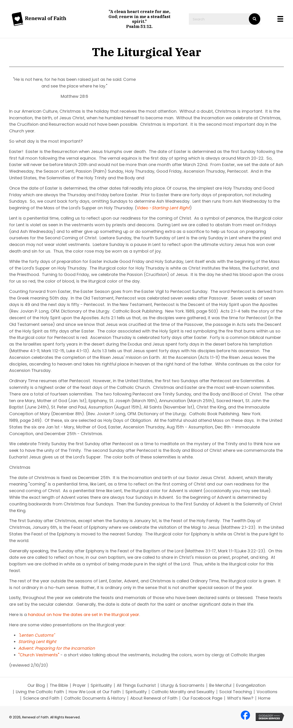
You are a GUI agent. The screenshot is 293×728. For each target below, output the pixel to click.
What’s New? (240, 698)
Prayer (79, 685)
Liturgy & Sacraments (182, 685)
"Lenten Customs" (36, 635)
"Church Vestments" (38, 655)
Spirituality (101, 685)
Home (264, 698)
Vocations (267, 692)
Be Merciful (220, 685)
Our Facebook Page (202, 698)
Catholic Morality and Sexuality (183, 692)
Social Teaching (235, 692)
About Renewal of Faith (153, 698)
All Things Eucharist (136, 685)
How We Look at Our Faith (95, 692)
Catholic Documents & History (94, 698)
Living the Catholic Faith (40, 692)
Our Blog (36, 685)
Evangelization (251, 685)
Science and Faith (41, 698)
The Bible (59, 685)
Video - (163, 208)
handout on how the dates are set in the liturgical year (83, 614)
